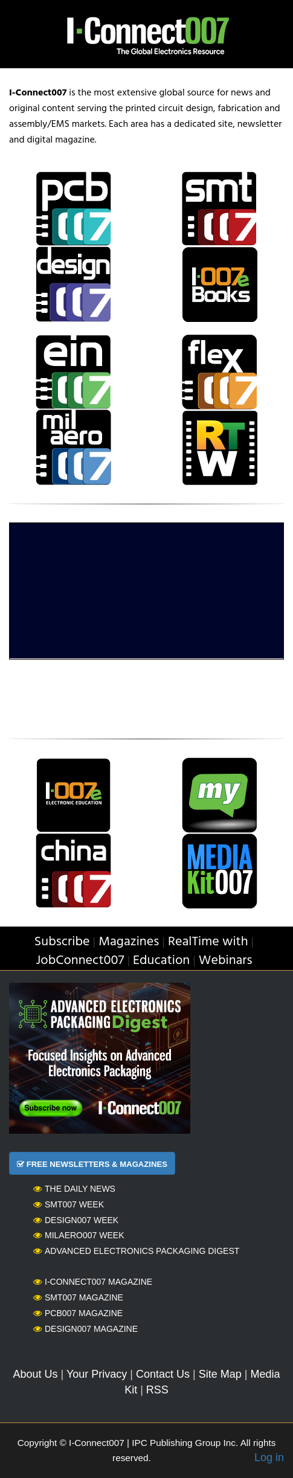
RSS (157, 1390)
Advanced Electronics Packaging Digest (136, 1251)
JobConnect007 (80, 960)
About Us (35, 1374)
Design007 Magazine (85, 1329)
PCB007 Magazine (78, 1313)
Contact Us (163, 1374)
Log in (269, 1457)
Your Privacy (96, 1374)
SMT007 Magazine (78, 1297)
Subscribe (62, 942)
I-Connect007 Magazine (92, 1282)
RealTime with (208, 942)
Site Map (220, 1374)
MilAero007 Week (78, 1235)
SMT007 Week (68, 1204)
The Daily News (74, 1189)
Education (161, 960)
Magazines (128, 942)
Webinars (226, 960)
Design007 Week (75, 1220)
